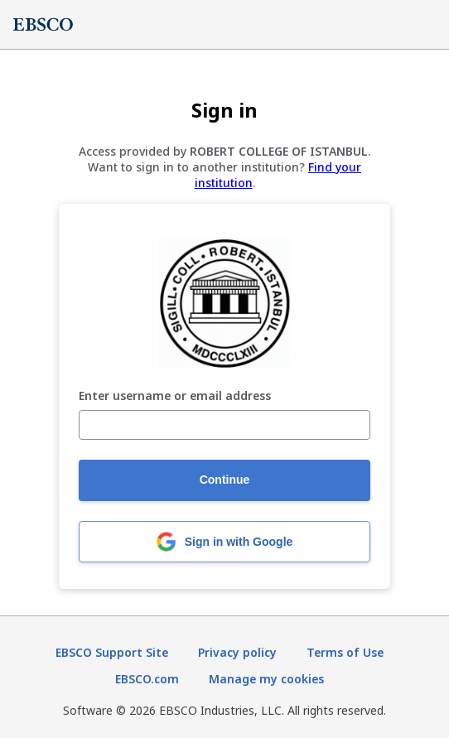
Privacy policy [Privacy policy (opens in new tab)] (237, 652)
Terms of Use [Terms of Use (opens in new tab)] (345, 652)
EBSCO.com (147, 679)
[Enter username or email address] (224, 425)
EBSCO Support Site (112, 652)
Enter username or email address (175, 396)
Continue (225, 479)
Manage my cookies (266, 679)
